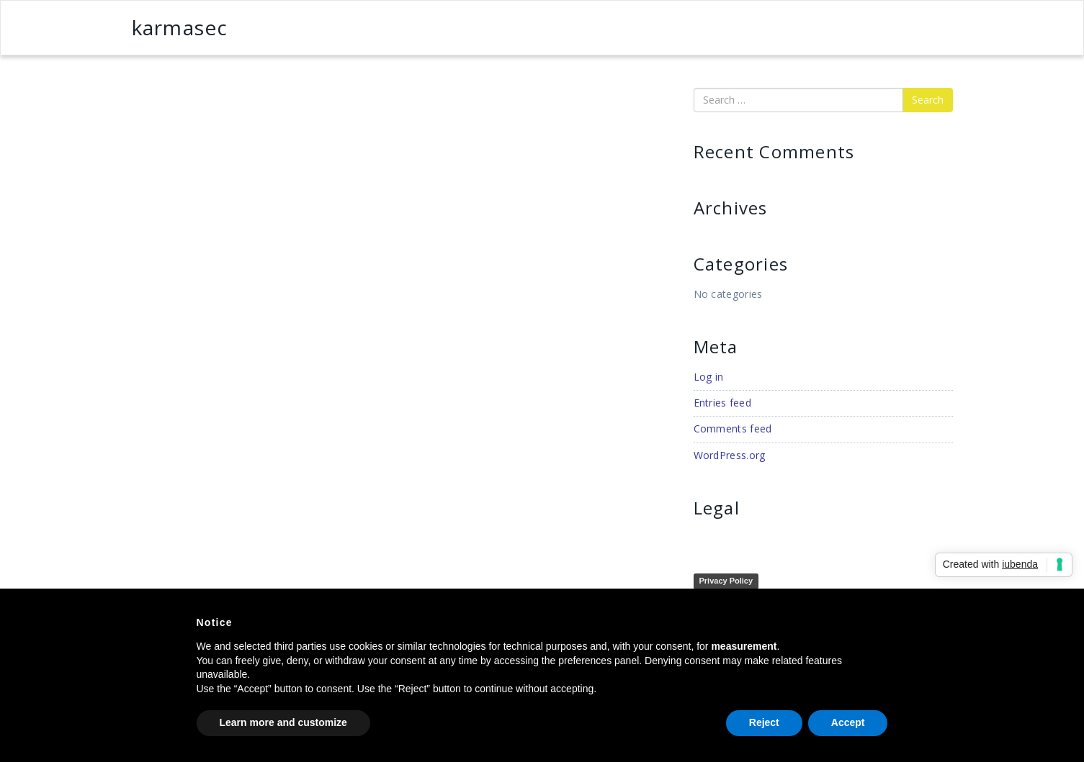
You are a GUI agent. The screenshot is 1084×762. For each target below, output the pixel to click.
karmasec (180, 27)
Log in (709, 377)
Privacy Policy (726, 580)
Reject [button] (764, 722)
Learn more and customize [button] (283, 722)
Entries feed (723, 402)
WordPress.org (730, 455)
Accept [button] (848, 722)
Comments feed (733, 428)
